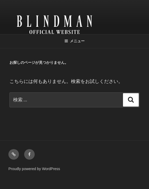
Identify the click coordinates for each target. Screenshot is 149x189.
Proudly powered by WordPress (34, 169)
